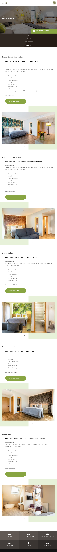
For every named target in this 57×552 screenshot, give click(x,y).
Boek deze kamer (14, 101)
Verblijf (28, 35)
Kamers (28, 45)
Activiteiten (28, 42)
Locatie (28, 38)
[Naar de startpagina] (5, 3)
